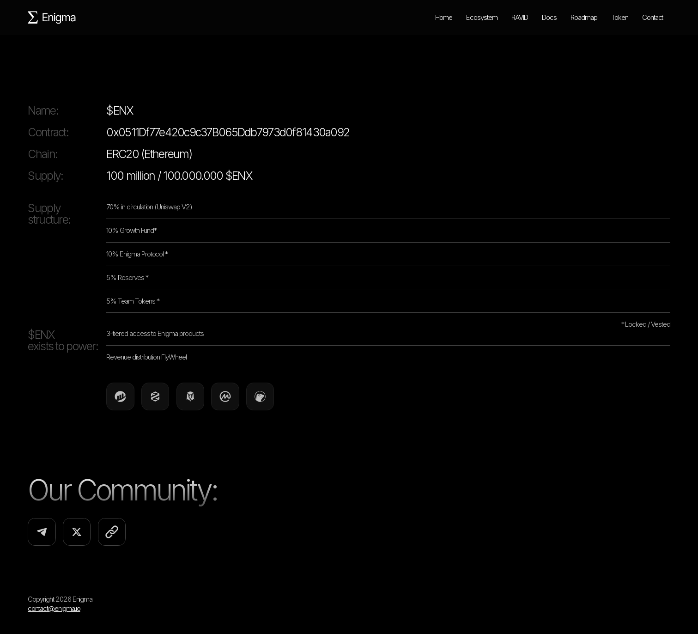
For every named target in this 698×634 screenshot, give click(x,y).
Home (443, 17)
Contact (652, 17)
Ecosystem (481, 17)
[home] (52, 17)
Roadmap (584, 17)
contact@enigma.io (54, 608)
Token (619, 17)
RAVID (519, 17)
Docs (549, 17)
